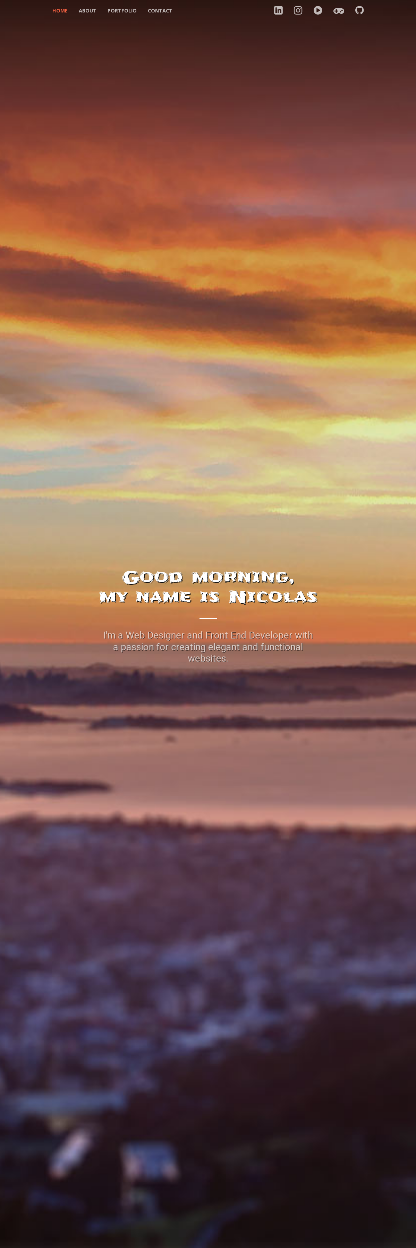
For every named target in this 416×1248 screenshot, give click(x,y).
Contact (160, 10)
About (87, 10)
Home (60, 10)
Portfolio (122, 10)
